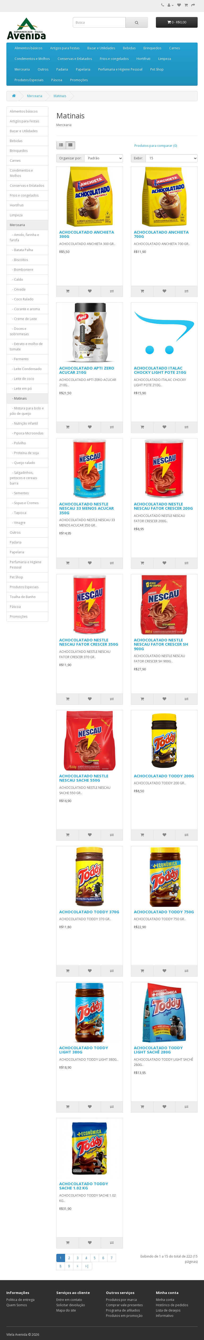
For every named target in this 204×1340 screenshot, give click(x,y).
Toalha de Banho (23, 597)
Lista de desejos (168, 1310)
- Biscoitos (19, 260)
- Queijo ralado (22, 463)
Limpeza (164, 58)
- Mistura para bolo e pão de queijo (27, 411)
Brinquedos (152, 48)
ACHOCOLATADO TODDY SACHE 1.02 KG (83, 1186)
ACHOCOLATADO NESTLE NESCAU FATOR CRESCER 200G (163, 506)
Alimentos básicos (28, 48)
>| (87, 1266)
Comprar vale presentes (124, 1305)
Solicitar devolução (70, 1305)
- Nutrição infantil (24, 423)
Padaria (62, 69)
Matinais (60, 96)
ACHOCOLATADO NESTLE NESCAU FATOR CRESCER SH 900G (161, 644)
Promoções (79, 80)
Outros (43, 69)
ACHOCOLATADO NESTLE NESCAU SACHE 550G (83, 778)
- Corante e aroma (25, 309)
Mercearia (22, 69)
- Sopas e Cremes (24, 503)
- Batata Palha (21, 250)
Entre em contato (69, 1299)
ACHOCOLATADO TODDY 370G (89, 911)
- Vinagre (18, 522)
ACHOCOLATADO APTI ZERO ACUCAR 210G (86, 370)
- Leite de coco (22, 378)
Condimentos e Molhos (32, 58)
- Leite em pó (21, 388)
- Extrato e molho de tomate (26, 346)
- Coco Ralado (21, 299)
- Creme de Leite (23, 319)
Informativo (164, 1315)
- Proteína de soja (24, 453)
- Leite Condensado (26, 369)
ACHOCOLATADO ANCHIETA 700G (161, 234)
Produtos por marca (121, 1299)
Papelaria (83, 69)
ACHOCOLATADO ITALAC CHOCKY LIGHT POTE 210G (160, 370)
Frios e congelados (114, 58)
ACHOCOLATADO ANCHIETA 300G (86, 234)
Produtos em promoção (124, 1315)
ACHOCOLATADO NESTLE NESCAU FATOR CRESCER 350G (88, 642)
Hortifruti (143, 58)
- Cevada (18, 289)
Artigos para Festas (64, 48)
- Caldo (16, 279)
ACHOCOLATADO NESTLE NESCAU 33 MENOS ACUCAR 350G (86, 508)
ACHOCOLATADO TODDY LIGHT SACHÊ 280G (158, 1050)
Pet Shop (157, 69)
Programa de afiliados (123, 1310)
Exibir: (138, 158)
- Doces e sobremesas (19, 331)
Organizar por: (70, 158)
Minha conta (165, 1299)
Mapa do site (66, 1310)
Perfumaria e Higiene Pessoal (120, 69)
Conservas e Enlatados (75, 58)
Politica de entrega (20, 1299)
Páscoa (56, 80)
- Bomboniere (21, 269)
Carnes (174, 48)
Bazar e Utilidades (101, 48)
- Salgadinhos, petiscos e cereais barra (23, 478)
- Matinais (18, 398)
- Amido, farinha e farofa (24, 237)
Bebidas (129, 48)
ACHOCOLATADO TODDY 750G (164, 911)
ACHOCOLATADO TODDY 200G (164, 775)
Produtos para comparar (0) (155, 145)
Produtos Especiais (29, 80)
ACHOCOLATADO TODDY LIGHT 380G (83, 1050)
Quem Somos (16, 1305)
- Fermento (19, 359)
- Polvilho (18, 443)
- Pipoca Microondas (26, 433)
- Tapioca (18, 513)
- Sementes (19, 493)
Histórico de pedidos (172, 1305)
